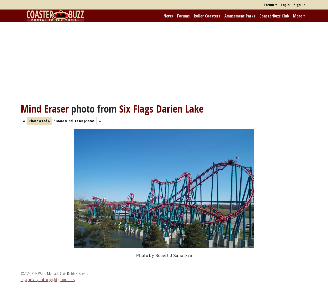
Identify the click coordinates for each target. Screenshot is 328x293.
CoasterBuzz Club (274, 16)
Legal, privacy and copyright (39, 279)
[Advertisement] (164, 62)
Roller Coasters (207, 16)
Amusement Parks (239, 16)
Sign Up (299, 4)
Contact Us (67, 279)
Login (285, 4)
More (297, 16)
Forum (269, 4)
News (168, 16)
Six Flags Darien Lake (161, 109)
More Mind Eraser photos (74, 120)
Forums (183, 16)
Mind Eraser (45, 109)
